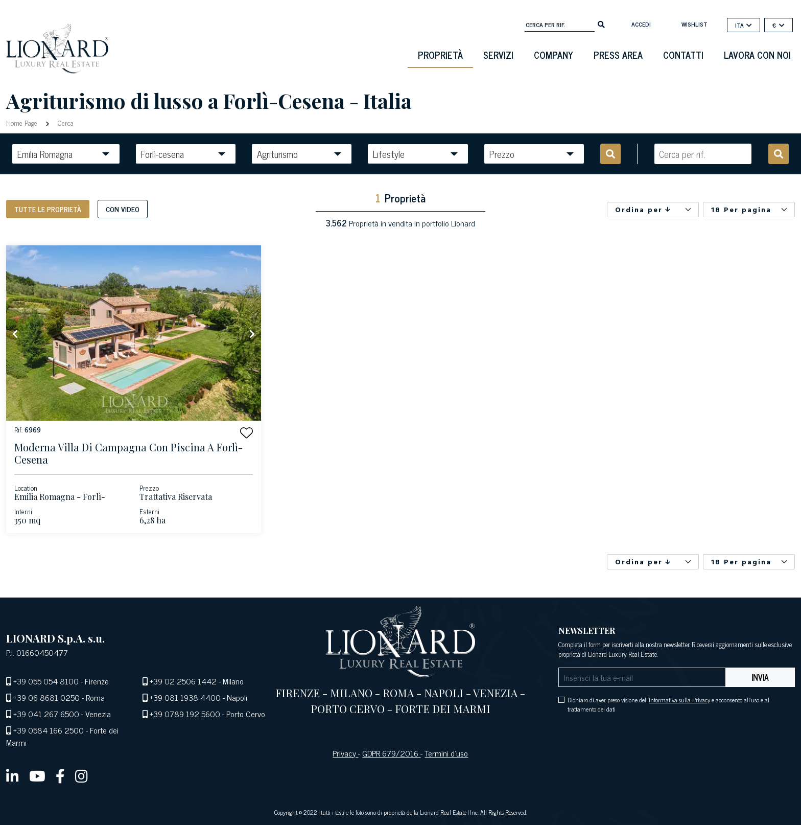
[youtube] (37, 775)
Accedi (641, 24)
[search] (601, 23)
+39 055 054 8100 (46, 681)
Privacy (345, 753)
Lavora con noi (757, 54)
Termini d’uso (446, 753)
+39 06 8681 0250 (46, 697)
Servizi (498, 54)
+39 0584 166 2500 (48, 730)
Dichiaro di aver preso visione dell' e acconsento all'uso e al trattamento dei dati (668, 704)
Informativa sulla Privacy (679, 700)
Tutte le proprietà (47, 209)
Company (553, 54)
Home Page (22, 122)
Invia (760, 677)
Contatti (683, 54)
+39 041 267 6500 (46, 713)
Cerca (65, 122)
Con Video (122, 209)
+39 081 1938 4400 (185, 697)
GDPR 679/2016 (391, 753)
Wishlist (694, 24)
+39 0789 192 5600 (185, 713)
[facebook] (60, 775)
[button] (246, 432)
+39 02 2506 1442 (183, 681)
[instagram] (81, 775)
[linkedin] (12, 775)
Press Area (618, 54)
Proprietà (440, 54)
